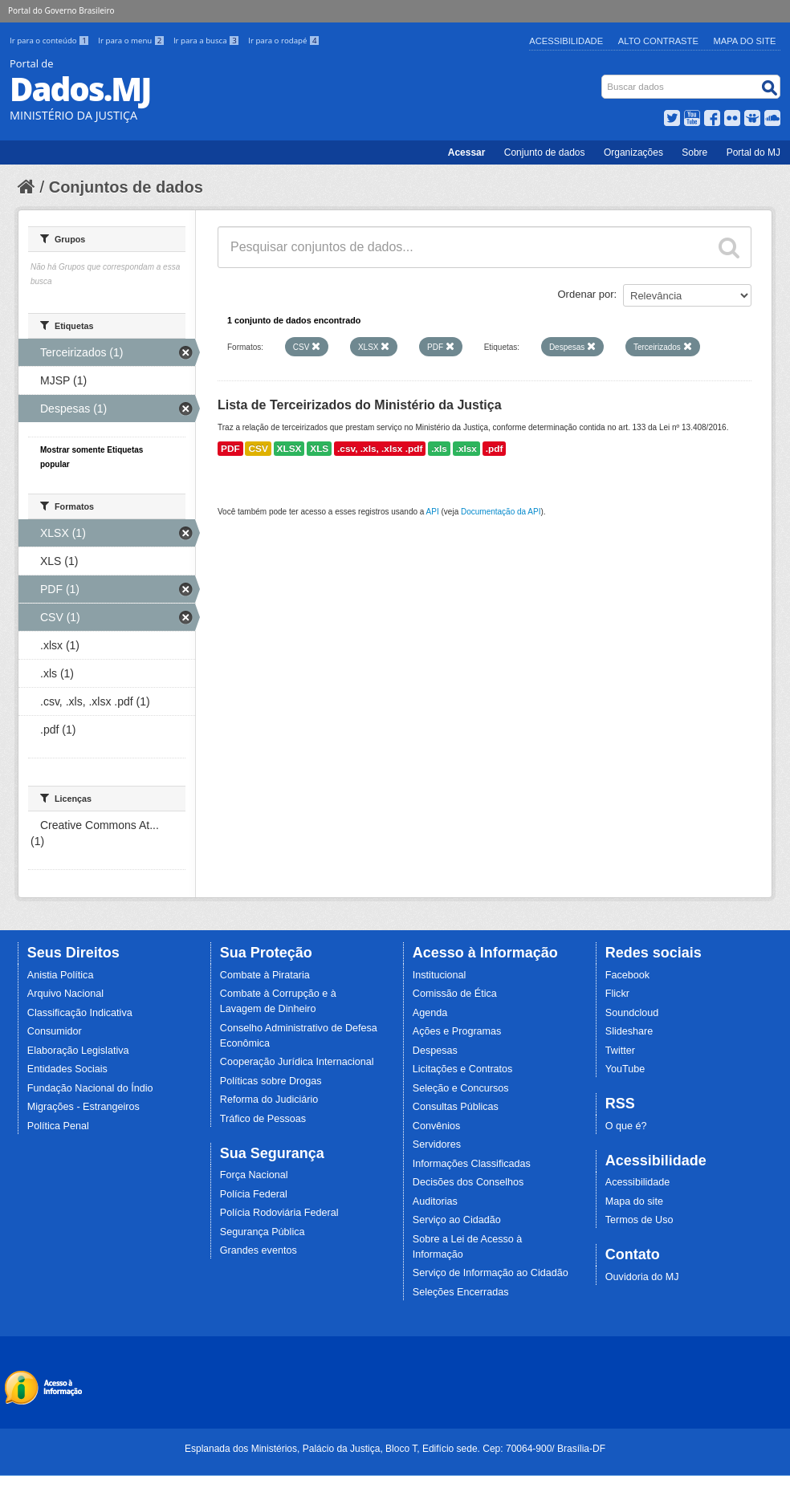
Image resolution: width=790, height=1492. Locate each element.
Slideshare (629, 1031)
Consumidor (54, 1031)
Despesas (435, 1050)
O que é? (626, 1126)
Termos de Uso (639, 1220)
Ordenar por (586, 294)
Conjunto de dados (544, 152)
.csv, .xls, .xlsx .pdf (379, 448)
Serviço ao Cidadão (457, 1220)
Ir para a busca (207, 40)
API (432, 511)
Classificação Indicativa (79, 1012)
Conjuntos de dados (126, 187)
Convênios (437, 1126)
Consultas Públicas (456, 1106)
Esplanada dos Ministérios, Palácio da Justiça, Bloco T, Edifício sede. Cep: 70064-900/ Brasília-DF (395, 1448)
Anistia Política (60, 975)
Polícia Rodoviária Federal (279, 1212)
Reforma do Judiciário (269, 1099)
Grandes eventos (258, 1250)
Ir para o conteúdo (51, 40)
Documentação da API (501, 511)
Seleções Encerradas (461, 1292)
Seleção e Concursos (461, 1088)
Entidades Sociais (67, 1069)
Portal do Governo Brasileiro (61, 10)
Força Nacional (254, 1175)
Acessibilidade (566, 41)
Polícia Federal (253, 1194)
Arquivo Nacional (65, 993)
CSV (257, 448)
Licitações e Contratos (463, 1069)
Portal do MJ (753, 152)
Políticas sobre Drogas (271, 1081)
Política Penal (58, 1126)
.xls (439, 448)
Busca (603, 78)
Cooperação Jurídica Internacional (297, 1061)
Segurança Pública (262, 1232)
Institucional (439, 975)
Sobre (694, 152)
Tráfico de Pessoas (263, 1118)
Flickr (617, 993)
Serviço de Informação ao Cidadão (490, 1273)
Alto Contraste (658, 41)
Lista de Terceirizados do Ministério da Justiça (360, 405)
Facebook (627, 975)
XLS (319, 448)
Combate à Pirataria (265, 975)
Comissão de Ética (455, 993)
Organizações (633, 152)
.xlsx (466, 448)
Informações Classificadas (472, 1163)
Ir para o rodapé (284, 40)
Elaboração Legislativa (78, 1050)
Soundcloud (632, 1012)
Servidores (437, 1144)
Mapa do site (634, 1201)
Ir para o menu (132, 40)
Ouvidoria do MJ (642, 1277)
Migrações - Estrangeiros (83, 1106)
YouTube (625, 1069)
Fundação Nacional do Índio (90, 1088)
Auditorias (435, 1201)
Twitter (620, 1050)
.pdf (494, 448)
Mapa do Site (745, 41)
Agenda (430, 1012)
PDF (230, 448)
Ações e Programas (457, 1031)
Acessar (467, 152)
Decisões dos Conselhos (468, 1182)
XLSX (289, 448)
